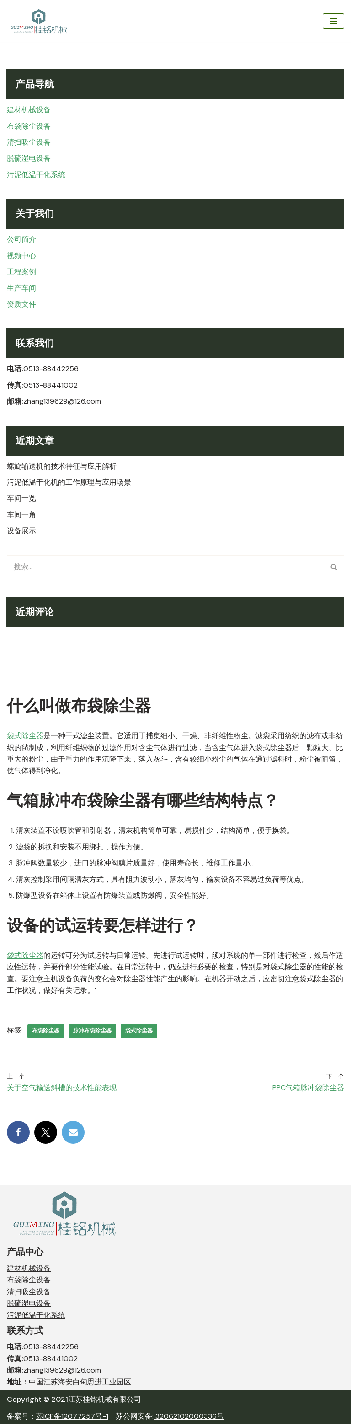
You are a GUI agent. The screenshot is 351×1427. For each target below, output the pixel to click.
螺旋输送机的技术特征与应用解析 (62, 467)
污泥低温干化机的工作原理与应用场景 (69, 483)
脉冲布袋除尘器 (92, 1033)
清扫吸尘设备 (29, 142)
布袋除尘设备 (29, 126)
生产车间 (21, 288)
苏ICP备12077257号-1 (72, 1419)
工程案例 (21, 272)
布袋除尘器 (45, 1033)
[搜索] (165, 568)
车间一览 (21, 499)
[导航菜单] (333, 21)
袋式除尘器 (25, 737)
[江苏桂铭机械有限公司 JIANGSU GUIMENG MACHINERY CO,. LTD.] (40, 20)
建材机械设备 (29, 109)
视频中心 (21, 256)
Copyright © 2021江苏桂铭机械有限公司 (74, 1402)
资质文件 (21, 304)
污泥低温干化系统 (36, 175)
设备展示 (21, 532)
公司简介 (21, 239)
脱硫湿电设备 (29, 158)
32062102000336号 (189, 1419)
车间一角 (21, 516)
